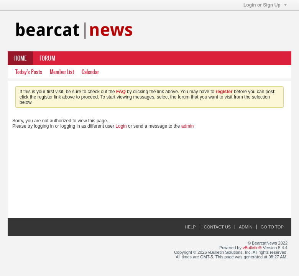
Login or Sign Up (265, 5)
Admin (245, 227)
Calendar (90, 72)
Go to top (272, 227)
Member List (62, 72)
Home (20, 58)
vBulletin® (252, 247)
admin (187, 126)
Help (190, 227)
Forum (47, 58)
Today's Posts (28, 72)
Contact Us (217, 227)
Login (121, 126)
